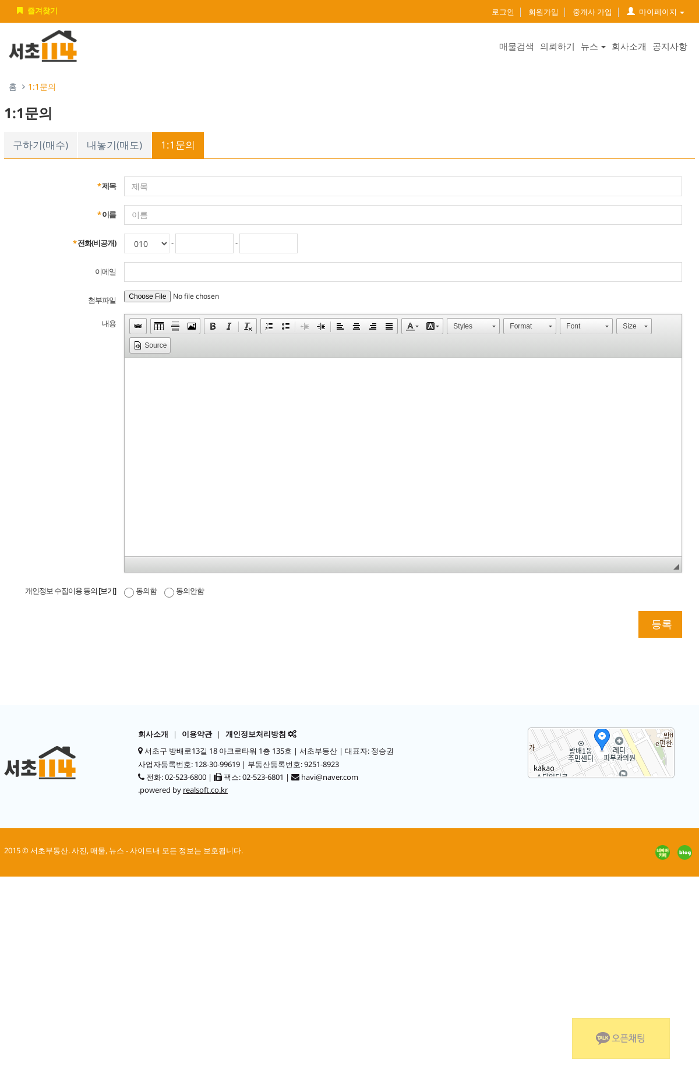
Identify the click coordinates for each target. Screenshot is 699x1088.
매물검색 (516, 46)
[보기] (107, 590)
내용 (109, 323)
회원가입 (543, 11)
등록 (660, 624)
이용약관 (197, 734)
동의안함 (184, 590)
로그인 (503, 11)
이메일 (105, 271)
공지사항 (669, 46)
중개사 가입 (592, 11)
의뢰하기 (557, 46)
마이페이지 (655, 11)
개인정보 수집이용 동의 (70, 590)
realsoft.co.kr (205, 790)
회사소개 (629, 46)
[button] (138, 326)
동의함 (140, 590)
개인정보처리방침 (255, 734)
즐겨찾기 (36, 10)
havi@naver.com (329, 777)
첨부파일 (102, 300)
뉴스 (593, 46)
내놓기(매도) (114, 144)
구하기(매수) (40, 144)
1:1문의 (178, 144)
